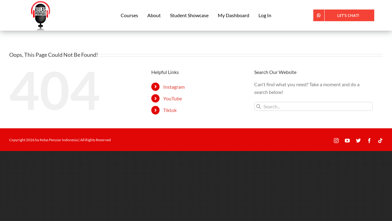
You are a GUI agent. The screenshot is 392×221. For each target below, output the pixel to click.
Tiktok (170, 110)
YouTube (172, 98)
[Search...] (313, 106)
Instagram (174, 87)
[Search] (258, 106)
